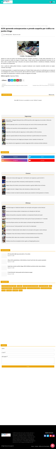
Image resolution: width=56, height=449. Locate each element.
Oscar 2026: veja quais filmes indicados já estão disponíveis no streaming (23, 181)
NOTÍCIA (10, 25)
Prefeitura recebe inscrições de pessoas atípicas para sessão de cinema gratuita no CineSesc (27, 192)
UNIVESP (15, 290)
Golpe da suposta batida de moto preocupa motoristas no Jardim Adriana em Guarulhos (26, 135)
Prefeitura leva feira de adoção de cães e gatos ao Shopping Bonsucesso (22, 241)
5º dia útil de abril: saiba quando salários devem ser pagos (20, 272)
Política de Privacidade (44, 446)
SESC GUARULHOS (44, 286)
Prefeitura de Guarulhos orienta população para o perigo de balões (21, 128)
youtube (42, 160)
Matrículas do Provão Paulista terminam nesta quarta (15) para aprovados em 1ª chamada (26, 218)
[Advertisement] (28, 14)
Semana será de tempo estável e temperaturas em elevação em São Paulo (23, 211)
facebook (15, 156)
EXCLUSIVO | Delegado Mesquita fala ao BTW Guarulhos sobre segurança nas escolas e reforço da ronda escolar (28, 120)
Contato (36, 446)
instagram (15, 160)
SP (50, 286)
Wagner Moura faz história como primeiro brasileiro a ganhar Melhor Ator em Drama (25, 185)
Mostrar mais (51, 94)
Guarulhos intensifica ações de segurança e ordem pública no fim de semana (24, 132)
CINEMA (20, 286)
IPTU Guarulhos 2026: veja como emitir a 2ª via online (19, 254)
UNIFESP (9, 290)
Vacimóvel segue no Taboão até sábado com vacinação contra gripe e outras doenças (25, 207)
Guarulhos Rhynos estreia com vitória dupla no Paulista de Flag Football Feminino (25, 222)
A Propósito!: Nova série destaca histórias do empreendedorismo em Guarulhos (24, 233)
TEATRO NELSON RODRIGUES (20, 288)
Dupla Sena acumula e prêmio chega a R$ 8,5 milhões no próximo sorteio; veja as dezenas (26, 266)
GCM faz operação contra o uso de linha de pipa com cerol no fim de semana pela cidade (26, 124)
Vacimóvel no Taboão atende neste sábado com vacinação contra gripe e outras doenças (26, 230)
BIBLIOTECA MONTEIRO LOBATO (9, 286)
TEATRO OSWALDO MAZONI (34, 288)
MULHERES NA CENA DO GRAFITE (31, 286)
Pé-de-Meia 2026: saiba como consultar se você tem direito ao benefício (22, 237)
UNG (4, 290)
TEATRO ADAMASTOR (7, 288)
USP (21, 290)
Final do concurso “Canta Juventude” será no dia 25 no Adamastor (21, 226)
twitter (42, 156)
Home (32, 446)
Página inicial (4, 25)
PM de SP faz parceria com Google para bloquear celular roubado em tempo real (24, 139)
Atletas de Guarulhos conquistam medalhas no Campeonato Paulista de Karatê (24, 215)
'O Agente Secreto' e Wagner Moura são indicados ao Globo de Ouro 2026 (23, 189)
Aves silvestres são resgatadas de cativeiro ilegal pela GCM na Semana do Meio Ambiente (26, 143)
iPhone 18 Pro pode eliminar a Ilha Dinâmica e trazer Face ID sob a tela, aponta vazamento (27, 260)
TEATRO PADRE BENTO (46, 288)
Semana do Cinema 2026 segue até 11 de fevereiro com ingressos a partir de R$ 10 (25, 178)
